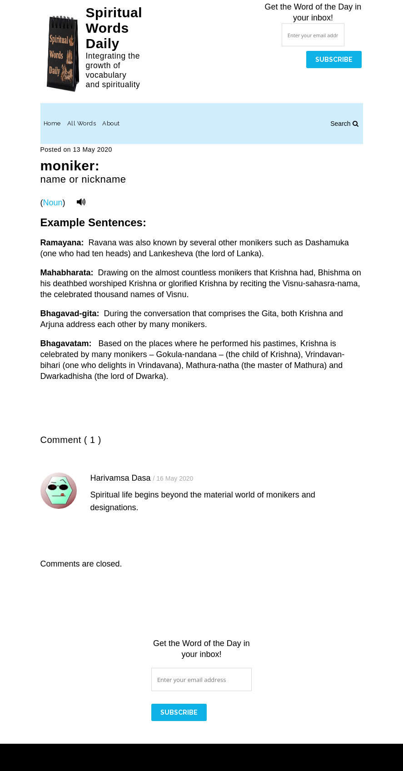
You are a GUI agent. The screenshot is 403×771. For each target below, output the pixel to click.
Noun (53, 202)
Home (52, 123)
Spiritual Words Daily (114, 28)
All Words (81, 123)
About (111, 123)
